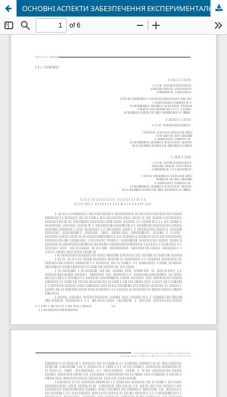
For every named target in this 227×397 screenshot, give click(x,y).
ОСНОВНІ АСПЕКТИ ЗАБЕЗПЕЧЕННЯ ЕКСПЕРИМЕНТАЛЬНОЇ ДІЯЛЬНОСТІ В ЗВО (124, 8)
